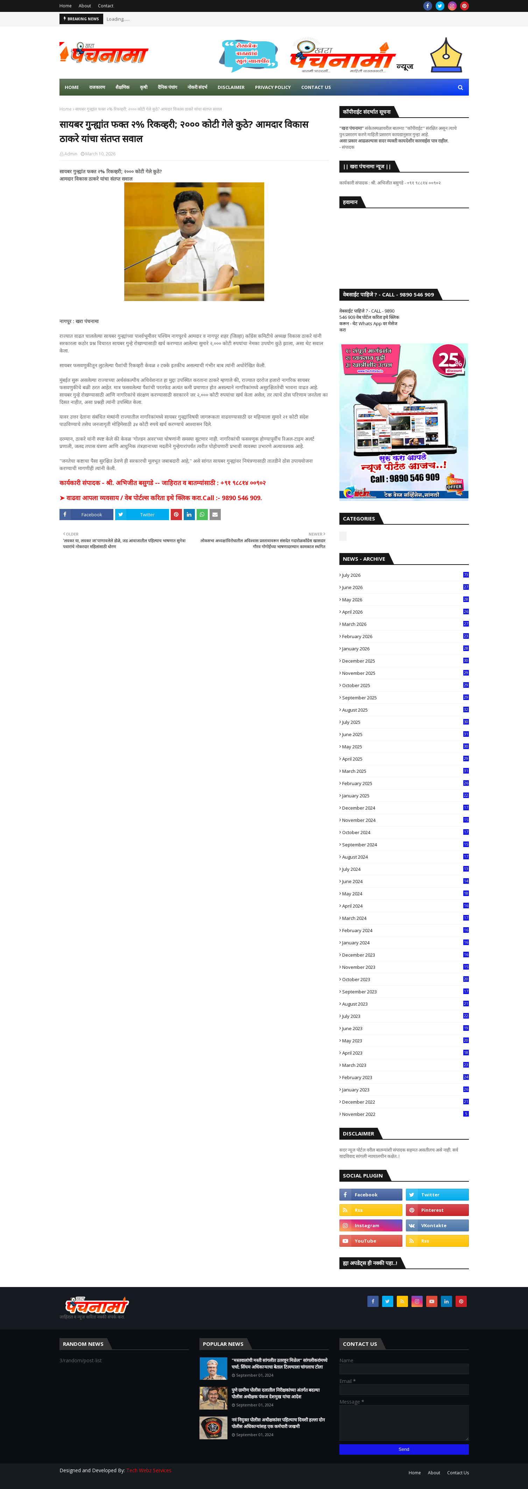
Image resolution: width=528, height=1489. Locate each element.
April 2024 (405, 906)
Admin (70, 154)
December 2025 (405, 661)
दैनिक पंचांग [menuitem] (167, 87)
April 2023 (405, 1053)
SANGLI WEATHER (404, 241)
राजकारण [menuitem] (97, 87)
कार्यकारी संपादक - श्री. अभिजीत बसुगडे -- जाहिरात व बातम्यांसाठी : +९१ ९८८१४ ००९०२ (162, 482)
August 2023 (405, 1004)
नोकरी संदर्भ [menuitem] (197, 87)
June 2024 (405, 881)
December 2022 (405, 1102)
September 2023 (405, 991)
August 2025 (405, 710)
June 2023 (405, 1028)
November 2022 (405, 1114)
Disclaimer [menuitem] (231, 87)
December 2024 (405, 808)
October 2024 (405, 832)
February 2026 (405, 636)
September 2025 (405, 697)
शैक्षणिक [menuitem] (122, 87)
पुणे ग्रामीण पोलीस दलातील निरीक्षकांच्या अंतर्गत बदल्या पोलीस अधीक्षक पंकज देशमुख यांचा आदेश (275, 1393)
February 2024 (405, 930)
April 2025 (405, 759)
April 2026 (405, 612)
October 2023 (405, 979)
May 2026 (405, 599)
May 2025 (405, 746)
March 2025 (405, 771)
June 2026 (405, 587)
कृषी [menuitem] (143, 87)
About (85, 6)
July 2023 (405, 1016)
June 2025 (405, 734)
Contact (105, 6)
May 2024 (405, 893)
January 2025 (405, 795)
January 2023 (405, 1089)
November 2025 (405, 673)
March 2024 (405, 918)
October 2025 (405, 685)
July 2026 (405, 575)
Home (65, 6)
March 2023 (405, 1065)
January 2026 (405, 648)
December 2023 (405, 955)
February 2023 (405, 1077)
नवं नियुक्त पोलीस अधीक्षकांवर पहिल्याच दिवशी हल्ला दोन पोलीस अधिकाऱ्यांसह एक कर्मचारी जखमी (278, 1423)
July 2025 (405, 722)
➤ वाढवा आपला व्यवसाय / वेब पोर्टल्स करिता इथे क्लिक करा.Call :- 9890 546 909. (160, 498)
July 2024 (405, 869)
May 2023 (405, 1040)
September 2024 (405, 844)
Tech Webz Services (148, 1470)
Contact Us (458, 1473)
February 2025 (405, 783)
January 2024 (405, 942)
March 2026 (405, 624)
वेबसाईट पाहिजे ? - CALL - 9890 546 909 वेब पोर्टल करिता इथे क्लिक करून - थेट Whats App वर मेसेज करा (369, 320)
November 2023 (405, 967)
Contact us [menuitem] (316, 87)
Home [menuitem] (72, 87)
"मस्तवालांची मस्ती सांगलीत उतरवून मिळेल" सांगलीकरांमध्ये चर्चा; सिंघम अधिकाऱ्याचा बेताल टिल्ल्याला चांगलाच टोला (280, 1363)
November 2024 (405, 820)
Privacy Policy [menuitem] (273, 87)
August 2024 (405, 857)
